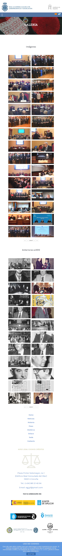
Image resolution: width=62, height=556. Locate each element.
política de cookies (41, 550)
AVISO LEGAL (23, 449)
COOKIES (32, 449)
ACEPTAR (31, 554)
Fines (31, 426)
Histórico (31, 430)
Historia (31, 422)
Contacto (31, 441)
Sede (31, 437)
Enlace (31, 434)
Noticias (31, 419)
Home (31, 415)
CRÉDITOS (40, 449)
